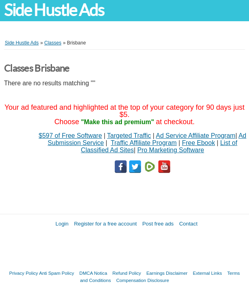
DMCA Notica (94, 273)
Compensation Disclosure (142, 280)
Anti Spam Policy (56, 273)
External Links (207, 273)
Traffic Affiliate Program (144, 142)
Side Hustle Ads (54, 10)
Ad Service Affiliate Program (195, 135)
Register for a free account (105, 224)
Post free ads (158, 224)
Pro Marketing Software (170, 150)
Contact (188, 224)
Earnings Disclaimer (166, 273)
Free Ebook (198, 142)
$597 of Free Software (70, 135)
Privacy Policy (23, 273)
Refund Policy (126, 273)
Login (62, 224)
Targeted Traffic (129, 135)
